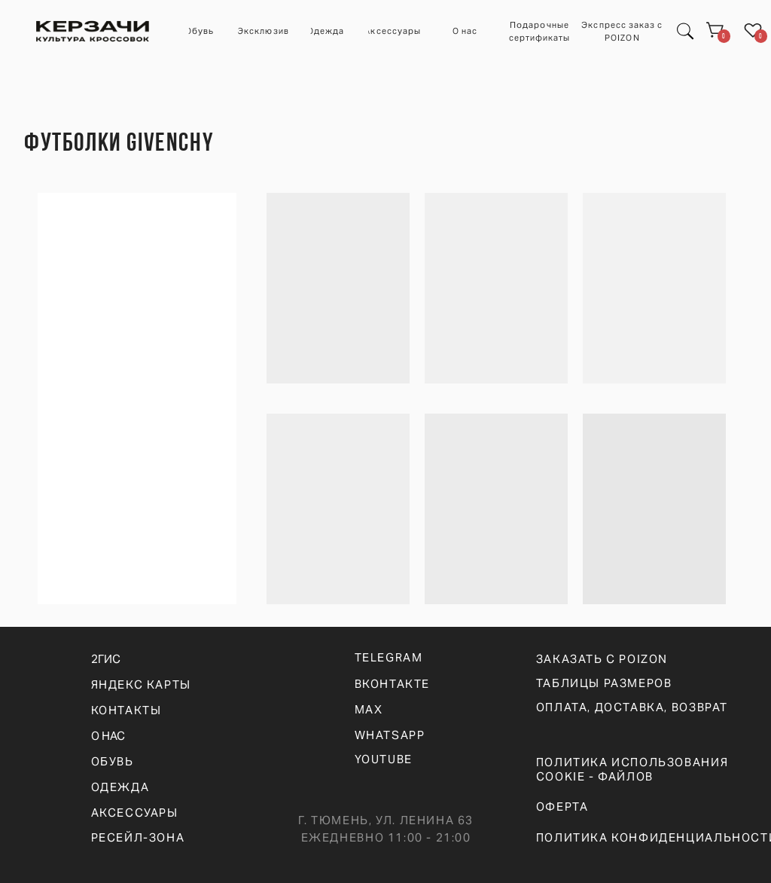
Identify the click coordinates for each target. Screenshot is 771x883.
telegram (389, 657)
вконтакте (393, 684)
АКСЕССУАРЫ (134, 812)
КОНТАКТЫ (126, 710)
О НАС (108, 736)
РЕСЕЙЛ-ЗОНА (138, 837)
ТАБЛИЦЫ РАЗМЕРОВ (604, 683)
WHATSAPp (390, 735)
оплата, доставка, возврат (632, 707)
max (369, 709)
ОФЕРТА (562, 806)
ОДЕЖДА (120, 787)
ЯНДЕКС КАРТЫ (141, 684)
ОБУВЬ (112, 761)
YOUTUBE (384, 759)
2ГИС (105, 659)
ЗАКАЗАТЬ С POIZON (602, 659)
